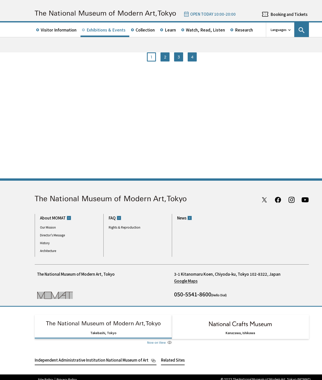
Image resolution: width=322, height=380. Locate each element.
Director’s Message (52, 235)
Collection (145, 30)
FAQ (112, 217)
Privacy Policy (67, 375)
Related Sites (173, 355)
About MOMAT (53, 217)
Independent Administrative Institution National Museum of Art (91, 355)
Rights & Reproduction (124, 227)
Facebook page (278, 200)
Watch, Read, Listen (205, 30)
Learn (170, 30)
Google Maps (185, 280)
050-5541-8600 (192, 294)
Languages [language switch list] (279, 29)
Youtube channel (305, 200)
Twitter (264, 200)
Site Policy (45, 375)
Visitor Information (58, 30)
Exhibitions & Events (106, 30)
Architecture (48, 250)
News (181, 217)
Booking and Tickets (289, 14)
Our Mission (48, 227)
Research (244, 30)
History (45, 243)
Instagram (291, 200)
